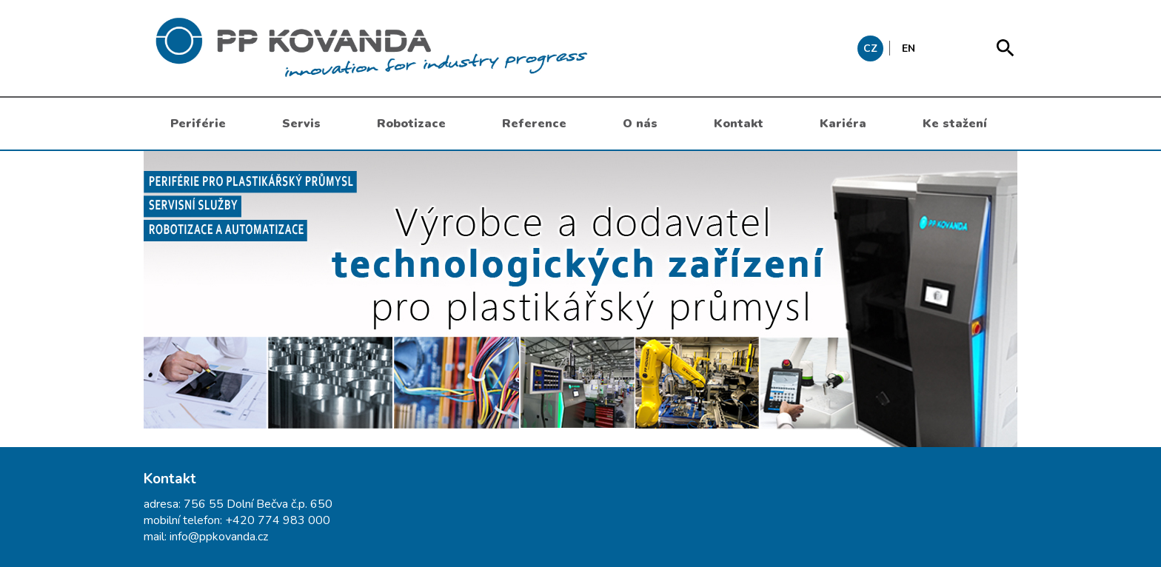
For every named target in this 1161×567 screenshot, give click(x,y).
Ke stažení (955, 123)
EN (908, 48)
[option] (580, 299)
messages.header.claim (447, 48)
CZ (870, 48)
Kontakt (738, 123)
